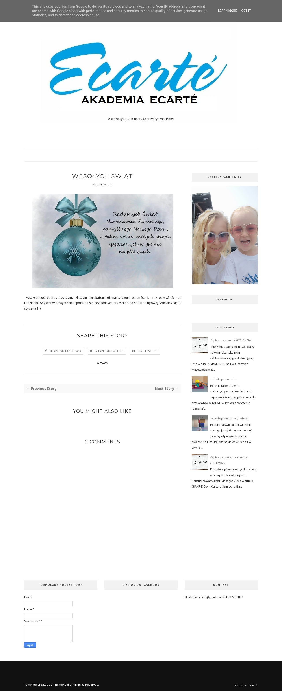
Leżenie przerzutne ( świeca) (229, 418)
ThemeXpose (62, 685)
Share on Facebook (66, 351)
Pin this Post (148, 351)
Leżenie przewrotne (223, 379)
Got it (246, 11)
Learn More (227, 11)
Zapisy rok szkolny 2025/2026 (230, 340)
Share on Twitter (109, 351)
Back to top (246, 685)
